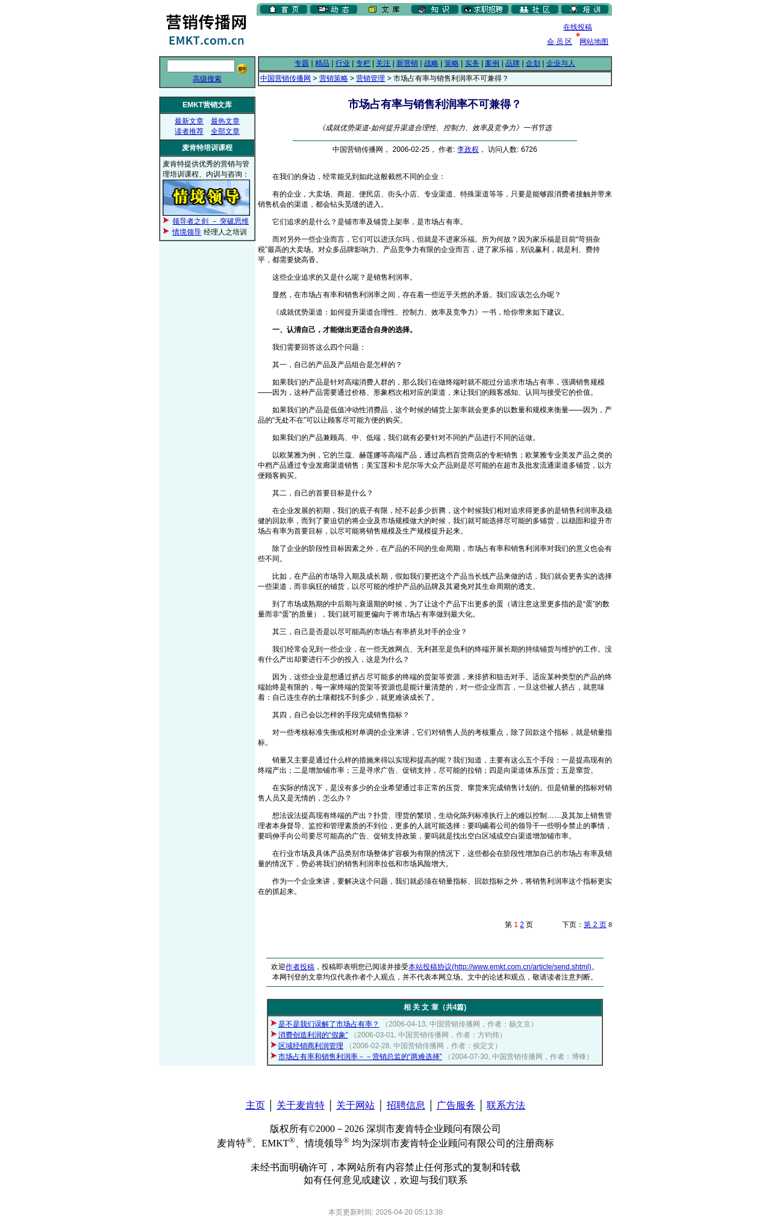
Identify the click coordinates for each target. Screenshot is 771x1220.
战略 (431, 63)
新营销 (407, 63)
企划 (533, 63)
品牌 (512, 63)
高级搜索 (207, 79)
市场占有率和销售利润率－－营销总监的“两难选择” (360, 1056)
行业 (343, 63)
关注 (383, 63)
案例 (492, 63)
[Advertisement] (397, 35)
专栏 (363, 63)
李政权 (468, 149)
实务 (472, 63)
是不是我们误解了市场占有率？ (328, 1024)
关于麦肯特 (300, 1105)
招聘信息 (406, 1105)
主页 (255, 1105)
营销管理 (370, 78)
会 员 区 (560, 41)
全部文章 (225, 131)
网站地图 (593, 41)
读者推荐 (189, 131)
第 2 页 (595, 924)
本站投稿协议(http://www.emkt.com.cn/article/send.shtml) (499, 967)
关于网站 (355, 1105)
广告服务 (456, 1105)
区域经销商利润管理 (310, 1046)
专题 (302, 63)
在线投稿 (577, 27)
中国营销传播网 (285, 78)
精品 (322, 63)
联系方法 (506, 1105)
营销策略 (333, 78)
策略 (452, 63)
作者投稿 (300, 967)
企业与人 (560, 63)
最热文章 (225, 121)
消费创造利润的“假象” (313, 1035)
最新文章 (189, 121)
